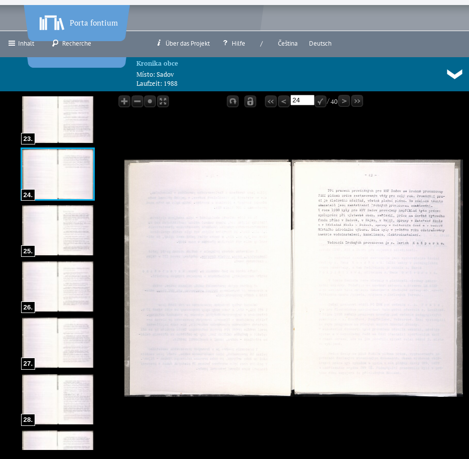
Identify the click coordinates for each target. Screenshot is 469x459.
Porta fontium (78, 21)
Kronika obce (157, 63)
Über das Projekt (182, 43)
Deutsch (320, 43)
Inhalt (21, 43)
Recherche (71, 43)
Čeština (287, 43)
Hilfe (233, 43)
